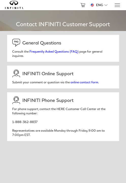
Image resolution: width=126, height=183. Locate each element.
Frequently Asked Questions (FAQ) (54, 51)
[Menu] (117, 5)
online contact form (84, 82)
